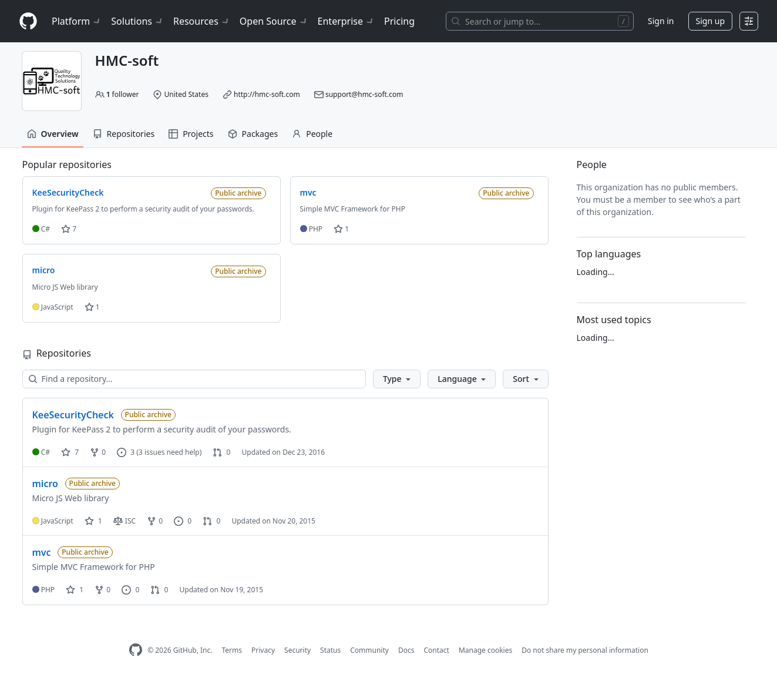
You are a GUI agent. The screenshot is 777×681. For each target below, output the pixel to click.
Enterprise (346, 21)
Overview (53, 133)
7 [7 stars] (70, 452)
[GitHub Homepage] (136, 650)
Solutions (137, 21)
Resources (201, 21)
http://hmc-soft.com (267, 94)
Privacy (263, 650)
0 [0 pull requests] (221, 452)
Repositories (124, 133)
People (312, 133)
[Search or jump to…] (539, 21)
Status (330, 650)
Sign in (661, 20)
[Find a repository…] (194, 379)
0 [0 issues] (182, 521)
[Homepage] (28, 21)
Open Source (274, 21)
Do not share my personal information (585, 650)
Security (297, 650)
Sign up (710, 20)
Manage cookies (485, 650)
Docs (406, 650)
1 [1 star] (93, 521)
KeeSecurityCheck (73, 414)
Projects (191, 133)
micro (45, 483)
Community (369, 650)
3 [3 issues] (125, 452)
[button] (397, 379)
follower (122, 94)
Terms (231, 650)
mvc (41, 552)
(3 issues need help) (168, 452)
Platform (77, 21)
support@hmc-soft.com (364, 94)
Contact (436, 650)
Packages (253, 133)
